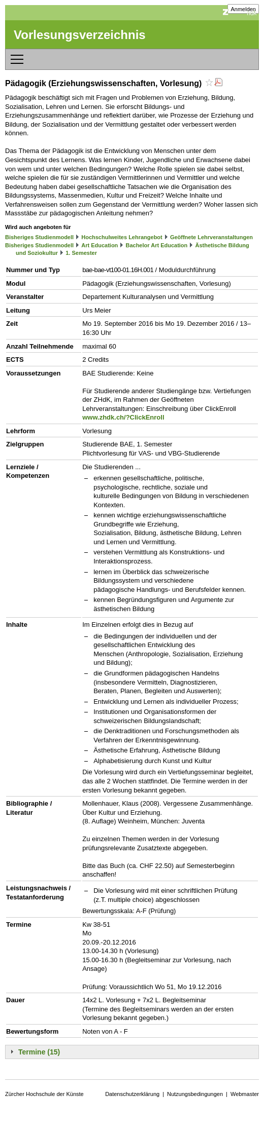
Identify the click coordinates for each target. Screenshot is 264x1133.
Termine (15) (39, 1052)
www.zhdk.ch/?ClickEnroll (123, 417)
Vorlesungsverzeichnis (80, 35)
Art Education (99, 245)
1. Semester (81, 253)
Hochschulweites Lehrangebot (121, 237)
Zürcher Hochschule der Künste (44, 1094)
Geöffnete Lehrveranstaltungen (211, 237)
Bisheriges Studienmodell (39, 237)
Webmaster (244, 1094)
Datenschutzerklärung (132, 1094)
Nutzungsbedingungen (195, 1094)
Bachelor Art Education (156, 245)
